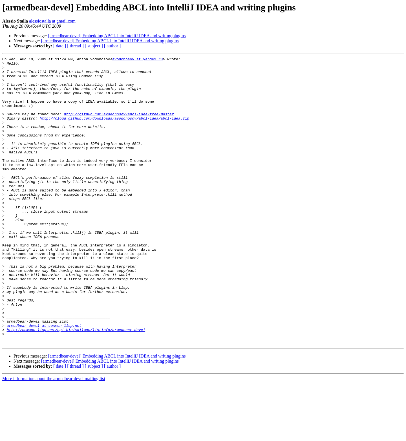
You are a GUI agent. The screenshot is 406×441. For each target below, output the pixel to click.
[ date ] (59, 45)
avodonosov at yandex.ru (137, 59)
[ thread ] (75, 45)
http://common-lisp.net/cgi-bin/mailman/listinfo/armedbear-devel (76, 384)
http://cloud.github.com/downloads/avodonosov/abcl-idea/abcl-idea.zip (114, 130)
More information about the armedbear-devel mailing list (53, 436)
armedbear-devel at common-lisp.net (44, 379)
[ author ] (112, 45)
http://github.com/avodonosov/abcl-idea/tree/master (119, 125)
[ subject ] (94, 45)
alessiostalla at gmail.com (52, 21)
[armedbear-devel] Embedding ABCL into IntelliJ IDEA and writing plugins (117, 35)
